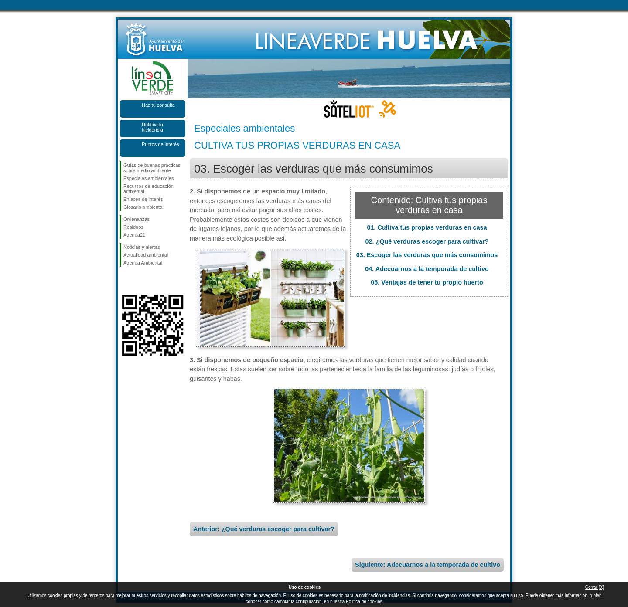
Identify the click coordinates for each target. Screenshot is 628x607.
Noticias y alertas (141, 247)
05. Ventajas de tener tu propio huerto (427, 282)
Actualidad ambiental (145, 255)
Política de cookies (364, 601)
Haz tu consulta (158, 105)
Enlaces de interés (143, 199)
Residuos (133, 227)
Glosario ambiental (143, 207)
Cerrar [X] (594, 587)
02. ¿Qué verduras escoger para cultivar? (426, 241)
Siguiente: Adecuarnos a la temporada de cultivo (427, 564)
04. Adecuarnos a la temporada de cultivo (426, 268)
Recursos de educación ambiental (148, 188)
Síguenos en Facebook (125, 280)
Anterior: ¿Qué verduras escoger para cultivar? (263, 529)
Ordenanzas (136, 219)
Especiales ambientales (148, 178)
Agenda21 (134, 234)
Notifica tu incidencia (152, 127)
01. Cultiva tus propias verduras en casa (427, 227)
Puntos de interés (160, 144)
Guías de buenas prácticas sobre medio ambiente (152, 168)
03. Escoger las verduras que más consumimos (427, 254)
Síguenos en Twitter (139, 280)
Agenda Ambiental (142, 262)
